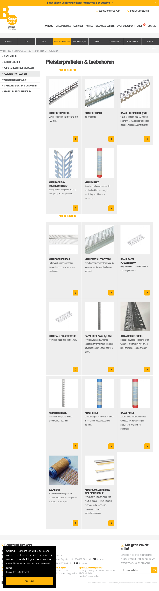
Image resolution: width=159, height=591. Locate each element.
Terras (97, 41)
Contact (152, 25)
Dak (26, 41)
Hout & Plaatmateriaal (150, 42)
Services (78, 25)
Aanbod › (4, 51)
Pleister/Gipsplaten (62, 41)
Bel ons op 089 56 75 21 (108, 10)
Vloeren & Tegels (79, 41)
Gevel (44, 41)
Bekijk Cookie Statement (17, 572)
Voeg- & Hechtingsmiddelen (19, 68)
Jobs (140, 25)
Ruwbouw (9, 41)
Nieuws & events (105, 25)
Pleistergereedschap (15, 79)
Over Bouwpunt (126, 25)
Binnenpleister (12, 56)
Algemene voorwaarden (135, 582)
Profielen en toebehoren (17, 91)
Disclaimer (123, 582)
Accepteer (29, 580)
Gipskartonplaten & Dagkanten (20, 85)
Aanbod (49, 25)
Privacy (116, 582)
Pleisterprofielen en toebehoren (14, 74)
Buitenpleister (12, 62)
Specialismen (63, 25)
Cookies (110, 582)
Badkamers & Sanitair (132, 42)
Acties (89, 25)
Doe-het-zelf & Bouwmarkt (115, 42)
